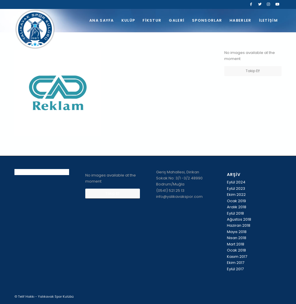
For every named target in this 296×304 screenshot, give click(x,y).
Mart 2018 (235, 244)
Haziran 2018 (238, 225)
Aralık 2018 (236, 207)
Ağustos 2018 (239, 219)
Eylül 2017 (235, 269)
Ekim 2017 (235, 262)
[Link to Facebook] (251, 4)
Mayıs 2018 (237, 231)
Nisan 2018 (236, 238)
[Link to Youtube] (277, 4)
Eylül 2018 (235, 213)
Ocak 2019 (236, 201)
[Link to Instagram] (268, 4)
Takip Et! (253, 70)
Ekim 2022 (236, 194)
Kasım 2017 (237, 256)
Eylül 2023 (236, 188)
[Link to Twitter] (260, 4)
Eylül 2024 (236, 182)
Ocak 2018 (236, 250)
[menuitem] (102, 20)
